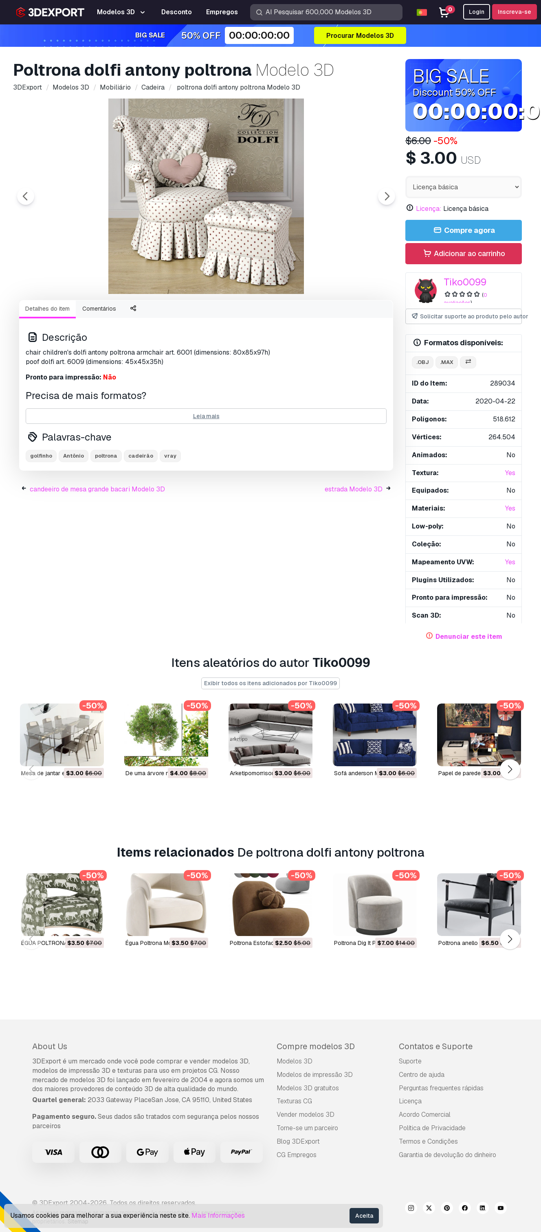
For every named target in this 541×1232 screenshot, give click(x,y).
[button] (510, 769)
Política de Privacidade (432, 1128)
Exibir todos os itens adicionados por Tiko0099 (270, 683)
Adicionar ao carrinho (463, 254)
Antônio (73, 500)
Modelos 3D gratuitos (308, 1088)
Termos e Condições (428, 1141)
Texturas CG (294, 1101)
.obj (422, 362)
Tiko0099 (465, 282)
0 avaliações (465, 299)
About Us (49, 1046)
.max (446, 362)
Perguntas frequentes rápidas (441, 1088)
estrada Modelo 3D (354, 534)
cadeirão (140, 500)
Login (476, 11)
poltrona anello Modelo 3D (473, 942)
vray (170, 500)
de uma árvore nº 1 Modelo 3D (165, 772)
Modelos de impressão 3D (315, 1074)
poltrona (106, 500)
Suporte (410, 1061)
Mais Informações (218, 1215)
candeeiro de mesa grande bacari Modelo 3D (97, 534)
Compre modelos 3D (316, 1046)
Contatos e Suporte (436, 1046)
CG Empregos (297, 1155)
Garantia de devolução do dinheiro (447, 1155)
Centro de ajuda (421, 1074)
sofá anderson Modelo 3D (368, 772)
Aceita (364, 1215)
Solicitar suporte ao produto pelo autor (466, 316)
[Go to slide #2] (206, 315)
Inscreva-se (514, 11)
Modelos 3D (294, 1061)
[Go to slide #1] (154, 315)
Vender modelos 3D (305, 1114)
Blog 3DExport (298, 1141)
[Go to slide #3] (258, 315)
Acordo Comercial (425, 1114)
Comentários (99, 353)
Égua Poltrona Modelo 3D (158, 942)
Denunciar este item (468, 636)
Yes (510, 473)
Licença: (429, 208)
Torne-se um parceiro (307, 1128)
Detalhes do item (47, 353)
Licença (410, 1101)
